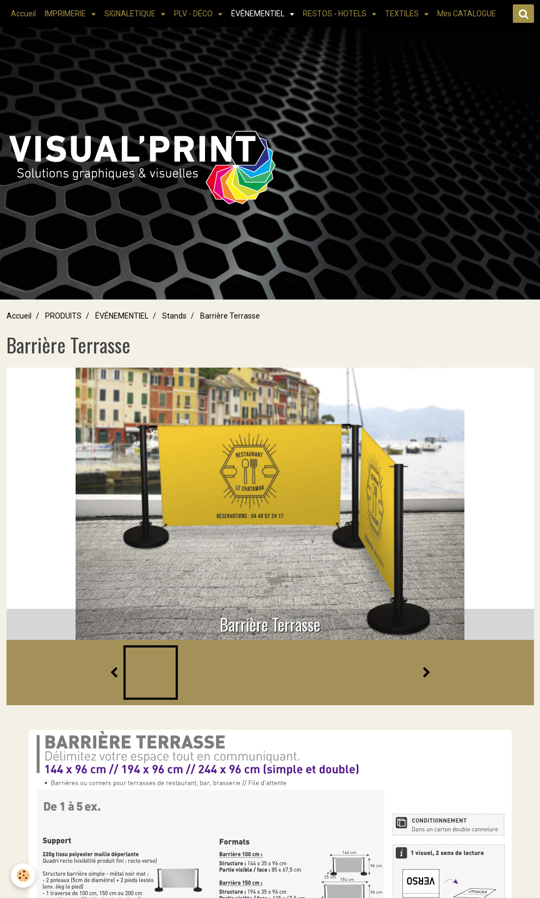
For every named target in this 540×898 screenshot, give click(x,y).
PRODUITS (63, 315)
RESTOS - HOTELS (335, 13)
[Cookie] (23, 875)
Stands (174, 315)
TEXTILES (402, 13)
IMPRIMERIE (66, 13)
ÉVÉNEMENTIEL (258, 13)
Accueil (23, 13)
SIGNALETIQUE (130, 13)
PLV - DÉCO (194, 13)
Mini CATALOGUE (466, 13)
